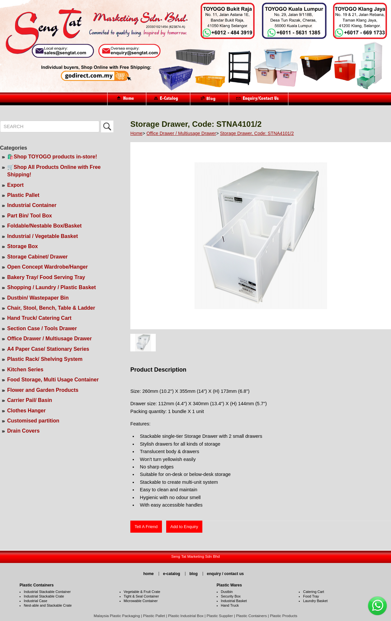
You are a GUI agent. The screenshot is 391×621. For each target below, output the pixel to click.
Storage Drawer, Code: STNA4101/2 (257, 133)
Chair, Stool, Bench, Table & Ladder (51, 308)
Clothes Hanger (26, 410)
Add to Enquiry (184, 526)
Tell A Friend (146, 526)
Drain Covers (23, 431)
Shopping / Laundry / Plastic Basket (51, 287)
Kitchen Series (25, 369)
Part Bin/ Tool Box (29, 215)
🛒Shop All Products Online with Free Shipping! (54, 170)
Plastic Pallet (23, 195)
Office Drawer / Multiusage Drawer (49, 338)
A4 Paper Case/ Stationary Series (48, 349)
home (148, 573)
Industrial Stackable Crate (44, 596)
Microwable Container (141, 601)
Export (15, 185)
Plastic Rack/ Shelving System (44, 359)
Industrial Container (31, 205)
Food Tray (311, 596)
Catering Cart (313, 592)
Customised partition (33, 420)
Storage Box (22, 246)
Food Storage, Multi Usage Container (53, 379)
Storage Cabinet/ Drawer (37, 256)
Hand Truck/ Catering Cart (39, 318)
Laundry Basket (315, 601)
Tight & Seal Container (141, 596)
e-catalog (171, 573)
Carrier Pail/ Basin (29, 400)
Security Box (231, 596)
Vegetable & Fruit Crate (142, 592)
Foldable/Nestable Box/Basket (44, 226)
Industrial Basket (234, 601)
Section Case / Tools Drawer (42, 328)
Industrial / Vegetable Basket (42, 236)
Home (136, 133)
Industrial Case (35, 601)
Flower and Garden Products (43, 390)
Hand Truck (230, 605)
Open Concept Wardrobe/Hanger (47, 267)
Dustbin (227, 592)
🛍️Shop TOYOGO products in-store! (52, 156)
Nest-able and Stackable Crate (48, 605)
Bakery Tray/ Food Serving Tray (46, 277)
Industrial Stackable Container (47, 592)
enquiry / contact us (225, 573)
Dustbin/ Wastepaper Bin (38, 298)
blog (193, 573)
